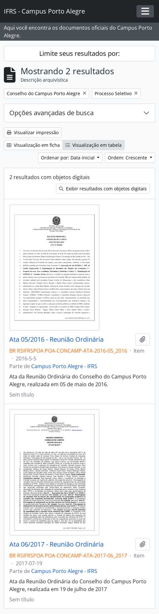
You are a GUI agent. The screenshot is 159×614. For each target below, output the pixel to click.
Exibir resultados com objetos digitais (103, 189)
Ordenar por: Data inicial (68, 158)
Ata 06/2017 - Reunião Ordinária (56, 544)
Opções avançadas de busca (51, 112)
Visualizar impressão (33, 132)
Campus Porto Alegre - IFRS (64, 366)
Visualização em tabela (93, 145)
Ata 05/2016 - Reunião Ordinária (56, 339)
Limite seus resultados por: (79, 53)
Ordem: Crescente (128, 158)
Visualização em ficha (33, 145)
